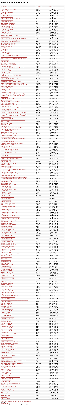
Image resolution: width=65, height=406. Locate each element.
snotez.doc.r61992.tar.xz (7, 283)
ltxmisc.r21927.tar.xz (6, 324)
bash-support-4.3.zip (6, 287)
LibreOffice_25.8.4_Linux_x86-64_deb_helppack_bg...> (14, 95)
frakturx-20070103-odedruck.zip (8, 386)
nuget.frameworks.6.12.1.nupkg (8, 189)
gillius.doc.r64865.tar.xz (6, 261)
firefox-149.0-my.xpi (5, 50)
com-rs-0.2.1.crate (5, 312)
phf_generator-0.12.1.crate (7, 144)
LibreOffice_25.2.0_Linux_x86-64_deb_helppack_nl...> (14, 177)
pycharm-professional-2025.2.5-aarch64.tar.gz (12, 101)
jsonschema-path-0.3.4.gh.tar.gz (8, 175)
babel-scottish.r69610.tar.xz (7, 229)
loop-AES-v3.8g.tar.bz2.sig (7, 137)
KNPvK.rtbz (4, 367)
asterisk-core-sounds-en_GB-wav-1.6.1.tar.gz (12, 363)
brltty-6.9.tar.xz (4, 77)
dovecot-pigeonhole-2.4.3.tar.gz (8, 43)
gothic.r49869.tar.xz (5, 332)
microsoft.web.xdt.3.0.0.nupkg (8, 355)
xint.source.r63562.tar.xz (7, 272)
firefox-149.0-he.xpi (5, 52)
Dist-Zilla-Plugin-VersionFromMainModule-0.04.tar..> (13, 360)
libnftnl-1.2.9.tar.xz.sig (6, 153)
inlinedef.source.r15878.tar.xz (8, 330)
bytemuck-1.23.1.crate (6, 146)
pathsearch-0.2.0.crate (6, 306)
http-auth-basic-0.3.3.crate (7, 277)
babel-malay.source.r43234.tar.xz (9, 347)
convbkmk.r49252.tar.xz (6, 346)
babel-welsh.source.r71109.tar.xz (9, 212)
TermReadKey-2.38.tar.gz (7, 352)
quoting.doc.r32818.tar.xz (7, 318)
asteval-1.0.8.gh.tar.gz (6, 89)
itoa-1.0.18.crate (5, 60)
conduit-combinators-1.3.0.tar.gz (8, 361)
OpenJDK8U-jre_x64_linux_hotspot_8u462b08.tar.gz (13, 138)
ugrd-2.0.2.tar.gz (5, 140)
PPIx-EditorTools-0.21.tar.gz (7, 364)
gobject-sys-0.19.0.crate (7, 226)
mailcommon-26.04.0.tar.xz (7, 24)
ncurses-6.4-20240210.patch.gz (8, 224)
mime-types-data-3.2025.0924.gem (9, 129)
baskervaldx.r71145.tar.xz (7, 210)
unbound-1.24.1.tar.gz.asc (7, 118)
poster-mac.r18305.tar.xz (7, 320)
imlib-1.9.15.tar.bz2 (5, 394)
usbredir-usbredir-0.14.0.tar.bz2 (8, 220)
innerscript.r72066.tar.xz (7, 198)
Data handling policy (5, 403)
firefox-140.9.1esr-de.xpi (7, 29)
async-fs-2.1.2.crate (6, 214)
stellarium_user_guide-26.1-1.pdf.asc (10, 35)
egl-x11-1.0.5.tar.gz (5, 69)
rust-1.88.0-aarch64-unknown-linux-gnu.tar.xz (12, 143)
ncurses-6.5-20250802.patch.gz (8, 135)
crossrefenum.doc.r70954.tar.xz (8, 215)
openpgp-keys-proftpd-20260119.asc (10, 158)
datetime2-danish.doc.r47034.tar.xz (9, 341)
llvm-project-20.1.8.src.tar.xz (7, 141)
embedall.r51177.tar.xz (6, 314)
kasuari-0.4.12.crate (6, 66)
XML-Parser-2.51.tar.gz (6, 53)
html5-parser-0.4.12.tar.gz (7, 235)
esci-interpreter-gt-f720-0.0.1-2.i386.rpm (10, 383)
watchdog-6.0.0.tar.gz (6, 190)
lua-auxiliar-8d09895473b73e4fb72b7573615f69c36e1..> (14, 300)
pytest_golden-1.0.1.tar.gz (7, 86)
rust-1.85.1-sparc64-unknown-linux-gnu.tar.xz (11, 157)
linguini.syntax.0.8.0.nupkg (7, 230)
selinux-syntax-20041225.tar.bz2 (8, 378)
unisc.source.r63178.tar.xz (7, 273)
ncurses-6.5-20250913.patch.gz (8, 130)
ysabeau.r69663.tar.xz (6, 227)
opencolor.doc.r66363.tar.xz (7, 246)
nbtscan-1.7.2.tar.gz (6, 284)
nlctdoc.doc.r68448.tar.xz (7, 238)
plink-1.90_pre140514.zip (7, 372)
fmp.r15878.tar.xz (5, 335)
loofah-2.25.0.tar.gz (5, 90)
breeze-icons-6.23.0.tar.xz (7, 80)
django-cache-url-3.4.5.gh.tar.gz (8, 232)
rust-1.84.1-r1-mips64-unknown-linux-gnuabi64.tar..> (13, 169)
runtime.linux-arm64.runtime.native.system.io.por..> (13, 67)
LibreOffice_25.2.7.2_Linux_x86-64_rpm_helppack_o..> (14, 114)
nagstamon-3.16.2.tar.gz (7, 192)
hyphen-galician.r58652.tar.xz (8, 292)
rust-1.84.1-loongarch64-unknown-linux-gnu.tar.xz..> (13, 174)
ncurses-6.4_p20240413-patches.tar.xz (10, 217)
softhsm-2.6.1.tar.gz (6, 304)
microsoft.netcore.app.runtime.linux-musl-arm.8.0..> (13, 120)
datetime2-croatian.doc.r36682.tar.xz (9, 343)
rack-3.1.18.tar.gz (5, 121)
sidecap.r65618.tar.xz (6, 252)
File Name (3, 6)
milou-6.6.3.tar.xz (5, 61)
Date (50, 6)
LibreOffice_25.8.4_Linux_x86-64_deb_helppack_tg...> (14, 93)
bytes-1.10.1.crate (5, 164)
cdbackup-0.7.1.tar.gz (6, 375)
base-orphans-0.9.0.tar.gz (7, 247)
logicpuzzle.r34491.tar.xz (7, 326)
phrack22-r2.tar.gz (5, 124)
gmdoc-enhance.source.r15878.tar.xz (10, 333)
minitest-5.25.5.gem (6, 160)
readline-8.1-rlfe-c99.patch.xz (8, 206)
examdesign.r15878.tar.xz (7, 337)
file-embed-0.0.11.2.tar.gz (7, 307)
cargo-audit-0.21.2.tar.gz (7, 166)
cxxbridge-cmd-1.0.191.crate (8, 92)
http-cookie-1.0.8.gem (6, 186)
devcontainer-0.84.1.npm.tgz (8, 63)
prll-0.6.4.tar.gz (4, 358)
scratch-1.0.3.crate (5, 255)
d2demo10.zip (4, 387)
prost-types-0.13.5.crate (6, 170)
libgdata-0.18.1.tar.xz (6, 294)
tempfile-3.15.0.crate (6, 183)
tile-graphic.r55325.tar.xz (7, 301)
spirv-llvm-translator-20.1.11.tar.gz (9, 40)
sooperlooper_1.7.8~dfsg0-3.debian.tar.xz (11, 150)
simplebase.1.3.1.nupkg (6, 357)
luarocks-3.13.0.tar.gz (6, 87)
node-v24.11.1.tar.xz (6, 106)
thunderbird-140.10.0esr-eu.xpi (8, 9)
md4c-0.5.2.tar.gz (5, 155)
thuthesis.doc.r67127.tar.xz (7, 243)
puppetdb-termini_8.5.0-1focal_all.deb (10, 218)
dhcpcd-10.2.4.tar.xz (6, 147)
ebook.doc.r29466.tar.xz (7, 340)
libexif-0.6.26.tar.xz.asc (6, 21)
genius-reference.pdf (6, 380)
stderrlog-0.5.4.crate (6, 260)
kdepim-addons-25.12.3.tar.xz (8, 70)
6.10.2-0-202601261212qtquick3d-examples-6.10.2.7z (14, 84)
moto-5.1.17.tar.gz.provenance (8, 103)
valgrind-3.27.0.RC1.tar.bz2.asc (8, 23)
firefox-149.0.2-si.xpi (6, 32)
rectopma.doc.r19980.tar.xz (7, 317)
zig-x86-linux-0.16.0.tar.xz (7, 20)
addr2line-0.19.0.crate (6, 257)
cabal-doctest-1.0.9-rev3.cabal (8, 249)
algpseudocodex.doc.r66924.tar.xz (9, 244)
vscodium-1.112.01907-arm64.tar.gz (9, 55)
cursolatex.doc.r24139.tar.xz (7, 344)
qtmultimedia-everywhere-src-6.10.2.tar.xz (11, 81)
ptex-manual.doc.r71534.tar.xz (8, 203)
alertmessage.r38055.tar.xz (7, 350)
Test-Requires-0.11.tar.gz (7, 303)
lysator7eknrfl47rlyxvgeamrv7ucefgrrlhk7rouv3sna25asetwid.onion (16, 401)
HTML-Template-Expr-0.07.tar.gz (9, 390)
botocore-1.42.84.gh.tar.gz (7, 30)
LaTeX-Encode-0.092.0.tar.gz (8, 366)
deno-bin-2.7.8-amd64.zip (7, 46)
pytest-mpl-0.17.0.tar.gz (6, 223)
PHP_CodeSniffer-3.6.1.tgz (7, 289)
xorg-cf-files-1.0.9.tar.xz (6, 132)
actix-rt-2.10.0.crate (5, 204)
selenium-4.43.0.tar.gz (6, 26)
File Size (38, 6)
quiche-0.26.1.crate (5, 72)
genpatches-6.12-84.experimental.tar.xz (10, 41)
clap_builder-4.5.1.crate (6, 221)
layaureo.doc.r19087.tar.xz (7, 329)
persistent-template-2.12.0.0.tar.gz (9, 290)
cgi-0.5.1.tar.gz (4, 97)
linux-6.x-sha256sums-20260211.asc (9, 78)
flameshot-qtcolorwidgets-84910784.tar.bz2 (11, 133)
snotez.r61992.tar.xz (6, 281)
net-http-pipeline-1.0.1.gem (7, 370)
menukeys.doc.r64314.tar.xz (7, 269)
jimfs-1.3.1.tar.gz (5, 126)
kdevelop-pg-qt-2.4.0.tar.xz (7, 161)
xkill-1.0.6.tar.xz (5, 258)
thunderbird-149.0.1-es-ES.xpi (8, 44)
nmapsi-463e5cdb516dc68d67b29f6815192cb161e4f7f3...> (15, 178)
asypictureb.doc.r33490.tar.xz (8, 349)
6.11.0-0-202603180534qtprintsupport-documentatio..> (14, 58)
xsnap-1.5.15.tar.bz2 (6, 373)
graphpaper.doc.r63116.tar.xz (8, 275)
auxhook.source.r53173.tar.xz (8, 310)
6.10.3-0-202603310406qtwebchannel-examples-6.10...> (14, 38)
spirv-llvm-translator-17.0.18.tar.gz (9, 104)
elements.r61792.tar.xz (6, 286)
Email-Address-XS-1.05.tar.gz (8, 270)
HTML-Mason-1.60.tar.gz (7, 250)
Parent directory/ (5, 7)
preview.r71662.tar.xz (6, 200)
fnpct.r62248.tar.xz (5, 280)
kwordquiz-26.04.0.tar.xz (7, 17)
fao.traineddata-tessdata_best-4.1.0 (9, 295)
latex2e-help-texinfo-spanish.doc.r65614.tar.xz (12, 254)
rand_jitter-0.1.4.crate (6, 315)
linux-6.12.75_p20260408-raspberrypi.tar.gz (11, 27)
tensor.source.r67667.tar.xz (7, 241)
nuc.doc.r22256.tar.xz (6, 321)
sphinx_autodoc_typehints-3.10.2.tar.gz (10, 18)
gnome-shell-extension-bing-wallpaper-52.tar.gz (12, 127)
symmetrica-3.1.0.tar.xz (6, 181)
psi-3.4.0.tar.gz (4, 384)
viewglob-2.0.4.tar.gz (6, 389)
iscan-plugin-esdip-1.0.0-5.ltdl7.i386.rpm (10, 377)
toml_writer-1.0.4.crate (6, 123)
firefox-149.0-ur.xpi (5, 49)
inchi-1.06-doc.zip (5, 298)
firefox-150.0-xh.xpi (5, 13)
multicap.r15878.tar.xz (6, 323)
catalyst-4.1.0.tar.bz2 (6, 117)
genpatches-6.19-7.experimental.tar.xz (10, 64)
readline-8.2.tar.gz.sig (6, 266)
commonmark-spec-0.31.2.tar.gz (8, 184)
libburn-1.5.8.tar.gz (5, 37)
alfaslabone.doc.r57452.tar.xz (8, 297)
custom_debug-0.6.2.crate (7, 187)
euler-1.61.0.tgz (5, 392)
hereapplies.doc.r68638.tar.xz (8, 237)
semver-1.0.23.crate (6, 209)
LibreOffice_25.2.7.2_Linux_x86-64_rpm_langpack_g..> (14, 112)
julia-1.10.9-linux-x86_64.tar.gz (8, 163)
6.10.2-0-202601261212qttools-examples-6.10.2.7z (13, 83)
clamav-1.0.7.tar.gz (5, 195)
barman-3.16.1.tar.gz (6, 110)
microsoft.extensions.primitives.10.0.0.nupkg (11, 107)
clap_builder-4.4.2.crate (6, 240)
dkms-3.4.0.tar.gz (5, 47)
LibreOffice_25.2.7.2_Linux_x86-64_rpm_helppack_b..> (14, 115)
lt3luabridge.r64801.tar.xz (7, 264)
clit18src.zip (4, 397)
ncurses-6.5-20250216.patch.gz (8, 167)
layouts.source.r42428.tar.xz (7, 327)
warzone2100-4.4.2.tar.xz (7, 233)
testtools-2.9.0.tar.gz (6, 34)
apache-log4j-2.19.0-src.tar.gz (8, 267)
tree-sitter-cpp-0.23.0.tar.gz (7, 197)
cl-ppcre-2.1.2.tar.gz (6, 201)
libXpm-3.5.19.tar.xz (6, 10)
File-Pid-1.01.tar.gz (5, 395)
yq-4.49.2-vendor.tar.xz (6, 100)
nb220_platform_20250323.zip (8, 152)
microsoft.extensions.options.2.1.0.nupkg (10, 354)
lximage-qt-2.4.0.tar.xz (6, 15)
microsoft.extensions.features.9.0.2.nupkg (11, 172)
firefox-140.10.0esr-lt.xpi (7, 12)
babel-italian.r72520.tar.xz (7, 193)
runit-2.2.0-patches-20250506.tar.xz (9, 149)
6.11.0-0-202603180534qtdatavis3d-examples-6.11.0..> (14, 57)
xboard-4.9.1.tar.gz (5, 369)
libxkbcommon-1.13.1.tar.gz (7, 98)
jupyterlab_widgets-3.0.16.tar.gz (8, 109)
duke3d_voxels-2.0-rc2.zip (7, 278)
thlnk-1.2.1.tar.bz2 (5, 398)
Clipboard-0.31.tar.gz (6, 180)
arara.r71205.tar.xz (5, 207)
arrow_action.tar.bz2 (6, 381)
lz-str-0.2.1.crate (5, 263)
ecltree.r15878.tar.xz (6, 338)
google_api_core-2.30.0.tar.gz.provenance (11, 75)
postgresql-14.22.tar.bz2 (7, 74)
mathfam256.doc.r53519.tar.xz (8, 309)
